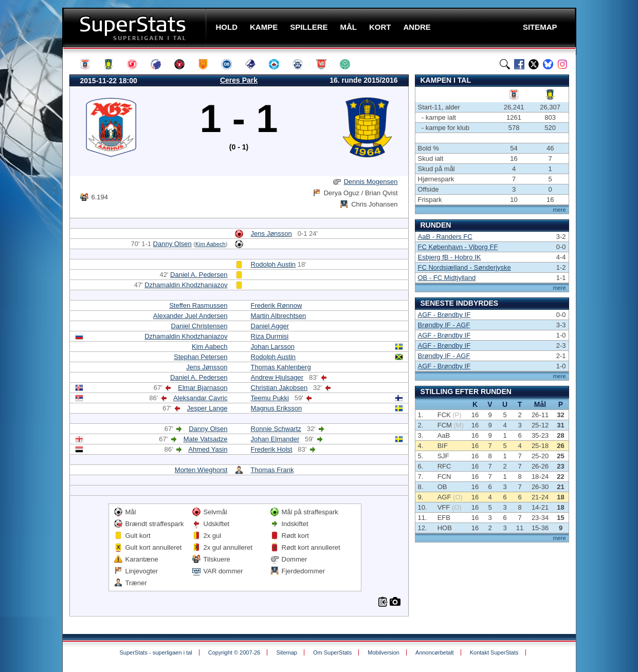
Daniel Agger (270, 326)
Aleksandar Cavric (200, 398)
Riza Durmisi (270, 336)
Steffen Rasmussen (198, 305)
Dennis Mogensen (371, 181)
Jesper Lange (207, 408)
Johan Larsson (273, 346)
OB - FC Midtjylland (447, 278)
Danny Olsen (172, 244)
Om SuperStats (332, 652)
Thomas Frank (272, 470)
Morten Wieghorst (201, 470)
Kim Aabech (210, 244)
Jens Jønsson (271, 233)
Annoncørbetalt (434, 652)
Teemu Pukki (270, 398)
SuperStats (135, 27)
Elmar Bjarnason (202, 387)
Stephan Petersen (200, 357)
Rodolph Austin (273, 264)
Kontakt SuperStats (494, 652)
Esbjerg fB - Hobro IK (449, 257)
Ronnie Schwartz (276, 429)
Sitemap (287, 652)
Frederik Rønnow (276, 305)
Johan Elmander (275, 439)
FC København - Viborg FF (458, 247)
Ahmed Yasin (207, 449)
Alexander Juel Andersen (190, 316)
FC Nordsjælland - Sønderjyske (464, 267)
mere (559, 210)
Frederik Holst (272, 449)
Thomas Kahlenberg (281, 367)
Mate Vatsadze (206, 439)
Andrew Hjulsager (277, 377)
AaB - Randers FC (445, 236)
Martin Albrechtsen (278, 316)
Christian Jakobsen (279, 387)
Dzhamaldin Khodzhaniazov (185, 285)
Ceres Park (239, 80)
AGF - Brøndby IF (444, 315)
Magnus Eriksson (276, 408)
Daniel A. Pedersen (198, 274)
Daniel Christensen (199, 326)
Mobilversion (383, 652)
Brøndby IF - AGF (444, 325)
